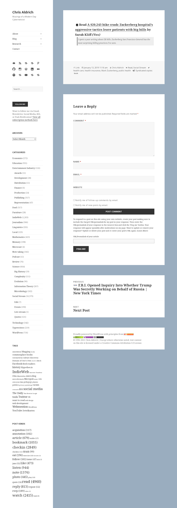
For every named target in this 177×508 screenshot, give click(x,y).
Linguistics (17, 227)
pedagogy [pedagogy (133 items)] (28, 382)
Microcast (17, 247)
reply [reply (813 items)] (20, 486)
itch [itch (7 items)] (39, 459)
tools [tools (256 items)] (15, 397)
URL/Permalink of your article (86, 236)
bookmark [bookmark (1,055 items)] (24, 442)
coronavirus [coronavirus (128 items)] (17, 358)
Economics (17, 158)
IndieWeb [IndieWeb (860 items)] (20, 371)
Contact (16, 49)
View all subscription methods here (26, 118)
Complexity (19, 276)
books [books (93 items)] (33, 352)
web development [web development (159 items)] (20, 403)
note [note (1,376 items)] (20, 472)
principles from (121, 334)
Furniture (17, 212)
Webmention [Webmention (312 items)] (20, 406)
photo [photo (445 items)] (20, 477)
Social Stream (18, 296)
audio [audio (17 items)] (34, 438)
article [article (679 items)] (20, 438)
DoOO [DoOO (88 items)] (34, 361)
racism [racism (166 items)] (36, 384)
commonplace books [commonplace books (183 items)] (22, 354)
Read (130, 67)
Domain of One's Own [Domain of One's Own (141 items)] (21, 360)
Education (17, 163)
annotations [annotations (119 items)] (16, 352)
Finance (18, 187)
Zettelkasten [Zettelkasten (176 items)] (29, 410)
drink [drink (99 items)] (28, 451)
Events (17, 307)
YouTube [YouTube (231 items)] (17, 410)
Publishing (19, 197)
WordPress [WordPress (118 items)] (32, 407)
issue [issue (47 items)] (32, 459)
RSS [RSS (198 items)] (21, 389)
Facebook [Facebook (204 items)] (17, 363)
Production (19, 192)
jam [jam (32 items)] (16, 463)
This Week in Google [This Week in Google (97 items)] (30, 393)
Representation (21, 202)
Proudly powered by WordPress (88, 334)
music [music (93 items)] (36, 379)
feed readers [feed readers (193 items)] (29, 363)
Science (16, 266)
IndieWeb (17, 217)
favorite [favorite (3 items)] (37, 456)
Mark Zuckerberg (109, 70)
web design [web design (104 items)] (29, 400)
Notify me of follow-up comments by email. (96, 200)
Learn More (142, 231)
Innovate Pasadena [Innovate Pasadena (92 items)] (36, 372)
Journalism (17, 222)
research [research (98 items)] (15, 389)
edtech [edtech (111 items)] (38, 361)
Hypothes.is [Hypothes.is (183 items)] (27, 367)
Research (16, 43)
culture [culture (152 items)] (26, 357)
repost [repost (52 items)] (34, 486)
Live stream (20, 312)
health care (78, 70)
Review (15, 261)
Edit (16, 302)
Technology (17, 322)
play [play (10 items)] (31, 477)
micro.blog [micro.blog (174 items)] (31, 376)
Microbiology (20, 291)
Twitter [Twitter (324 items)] (23, 397)
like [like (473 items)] (27, 463)
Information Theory (23, 286)
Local (14, 232)
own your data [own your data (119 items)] (17, 382)
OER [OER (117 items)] (40, 379)
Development (20, 178)
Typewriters (18, 327)
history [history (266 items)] (16, 367)
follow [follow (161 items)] (19, 459)
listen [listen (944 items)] (20, 467)
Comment (79, 120)
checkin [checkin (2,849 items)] (24, 447)
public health (124, 70)
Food (14, 207)
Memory (16, 242)
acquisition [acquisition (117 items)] (21, 430)
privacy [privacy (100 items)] (22, 385)
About (15, 33)
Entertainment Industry (23, 168)
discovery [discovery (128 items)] (34, 358)
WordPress (17, 332)
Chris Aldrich (22, 12)
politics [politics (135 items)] (15, 385)
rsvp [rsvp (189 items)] (18, 490)
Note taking (18, 251)
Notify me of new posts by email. (91, 205)
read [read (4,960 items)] (31, 481)
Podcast (16, 256)
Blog (14, 38)
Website (77, 187)
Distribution (20, 183)
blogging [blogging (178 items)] (26, 351)
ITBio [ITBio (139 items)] (14, 376)
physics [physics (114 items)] (35, 382)
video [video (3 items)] (28, 491)
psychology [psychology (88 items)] (28, 385)
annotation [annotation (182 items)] (22, 433)
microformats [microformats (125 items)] (18, 379)
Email (77, 174)
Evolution (18, 281)
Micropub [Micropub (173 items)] (29, 379)
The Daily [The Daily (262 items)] (17, 393)
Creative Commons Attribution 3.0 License (121, 343)
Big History (19, 271)
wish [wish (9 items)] (36, 496)
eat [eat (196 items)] (17, 455)
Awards (18, 173)
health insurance (92, 70)
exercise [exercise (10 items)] (28, 455)
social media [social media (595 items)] (33, 389)
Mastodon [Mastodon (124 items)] (21, 376)
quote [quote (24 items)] (17, 482)
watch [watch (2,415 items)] (22, 495)
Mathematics (18, 237)
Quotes (17, 317)
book (76, 73)
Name (77, 161)
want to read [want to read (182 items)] (18, 400)
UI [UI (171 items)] (29, 397)
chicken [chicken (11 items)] (17, 452)
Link (77, 67)
